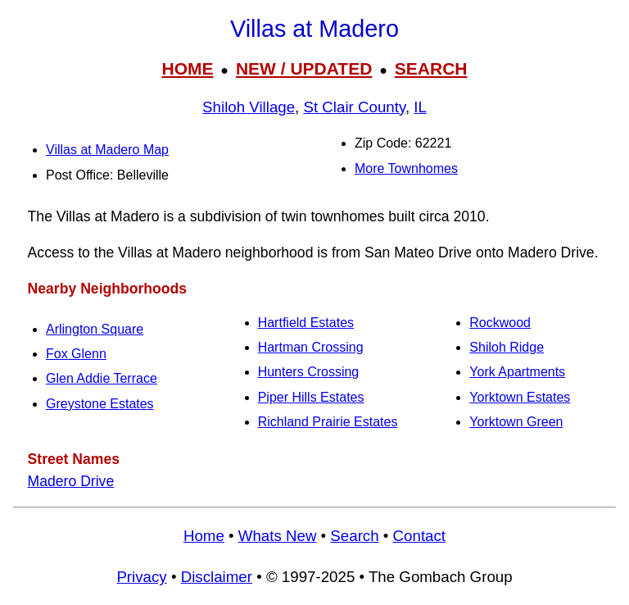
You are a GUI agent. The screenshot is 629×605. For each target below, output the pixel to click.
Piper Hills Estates (311, 397)
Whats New (277, 535)
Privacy (141, 576)
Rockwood (500, 323)
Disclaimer (216, 576)
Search (354, 535)
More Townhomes (406, 168)
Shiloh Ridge (506, 347)
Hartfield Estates (306, 323)
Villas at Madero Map (107, 150)
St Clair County (354, 107)
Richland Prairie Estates (328, 422)
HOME (187, 68)
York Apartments (517, 372)
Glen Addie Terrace (101, 378)
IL (420, 107)
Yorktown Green (516, 422)
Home (203, 535)
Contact (419, 535)
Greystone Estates (100, 404)
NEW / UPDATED (304, 68)
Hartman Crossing (311, 347)
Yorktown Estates (519, 397)
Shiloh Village (248, 107)
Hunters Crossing (309, 372)
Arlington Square (94, 329)
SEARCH (431, 68)
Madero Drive (71, 481)
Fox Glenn (76, 354)
